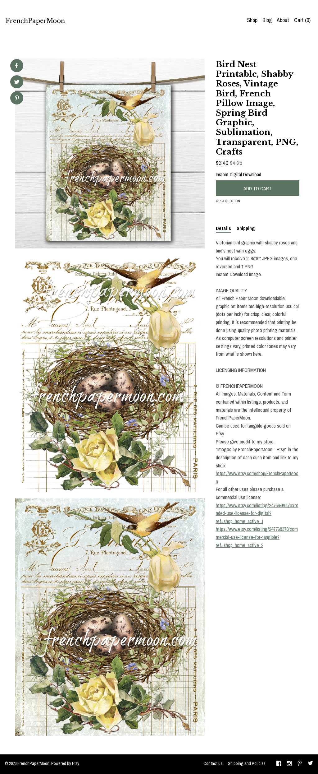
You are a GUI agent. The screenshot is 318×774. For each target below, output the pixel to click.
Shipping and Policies (247, 763)
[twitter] (310, 764)
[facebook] (278, 764)
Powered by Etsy (65, 763)
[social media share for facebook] (16, 65)
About (283, 20)
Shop (252, 20)
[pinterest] (299, 764)
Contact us (212, 763)
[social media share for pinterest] (17, 99)
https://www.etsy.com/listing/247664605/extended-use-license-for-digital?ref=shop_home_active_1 (257, 513)
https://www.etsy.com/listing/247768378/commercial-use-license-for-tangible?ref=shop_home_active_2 (257, 537)
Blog (267, 20)
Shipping (246, 228)
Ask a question (228, 201)
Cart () (302, 20)
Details (223, 228)
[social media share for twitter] (17, 82)
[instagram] (289, 764)
